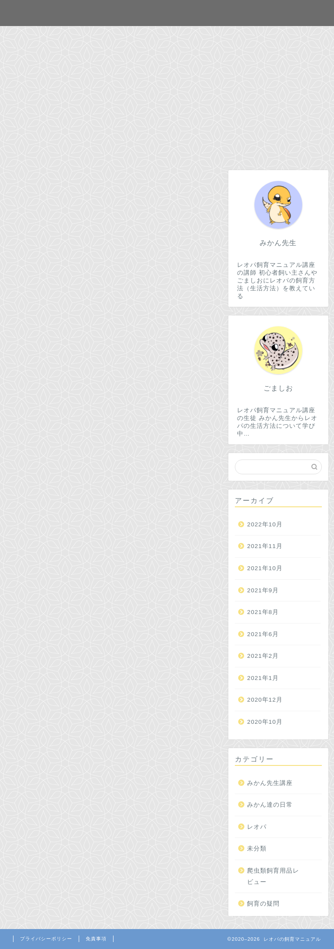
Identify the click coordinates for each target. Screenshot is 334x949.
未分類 (257, 848)
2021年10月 (264, 568)
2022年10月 (264, 524)
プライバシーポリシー (46, 938)
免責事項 (96, 938)
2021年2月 (263, 656)
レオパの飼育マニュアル (167, 12)
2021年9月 (263, 590)
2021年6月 (263, 634)
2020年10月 (264, 722)
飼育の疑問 (263, 903)
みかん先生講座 (270, 783)
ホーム (110, 36)
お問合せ (156, 36)
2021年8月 (263, 612)
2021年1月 (263, 678)
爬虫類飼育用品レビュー (273, 876)
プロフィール (213, 36)
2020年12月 (264, 700)
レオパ (257, 827)
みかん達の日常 (270, 804)
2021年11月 (264, 546)
